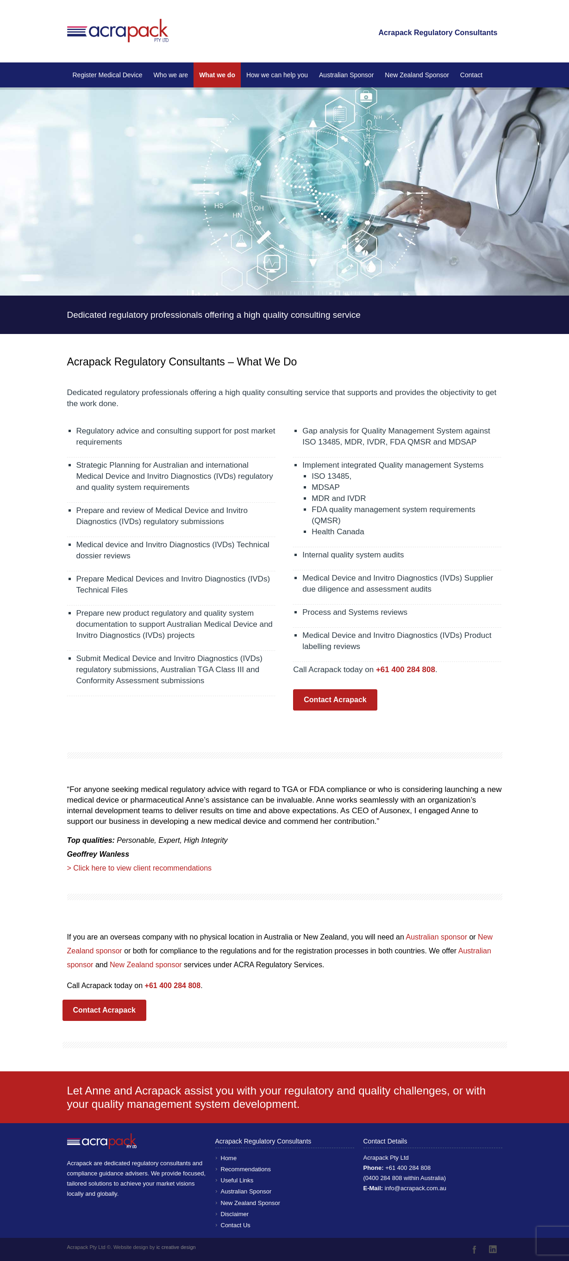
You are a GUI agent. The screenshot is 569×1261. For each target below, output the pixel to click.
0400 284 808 (383, 1177)
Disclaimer (235, 1214)
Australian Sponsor (346, 75)
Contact (471, 75)
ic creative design (176, 1247)
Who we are (170, 75)
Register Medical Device (108, 75)
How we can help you (277, 75)
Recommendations (246, 1169)
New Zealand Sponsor (417, 75)
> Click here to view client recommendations (139, 868)
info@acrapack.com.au (415, 1188)
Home (229, 1158)
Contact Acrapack (335, 700)
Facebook (474, 1249)
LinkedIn (493, 1249)
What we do (217, 75)
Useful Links (237, 1180)
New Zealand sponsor (147, 965)
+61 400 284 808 (408, 1167)
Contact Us (235, 1225)
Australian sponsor (436, 937)
